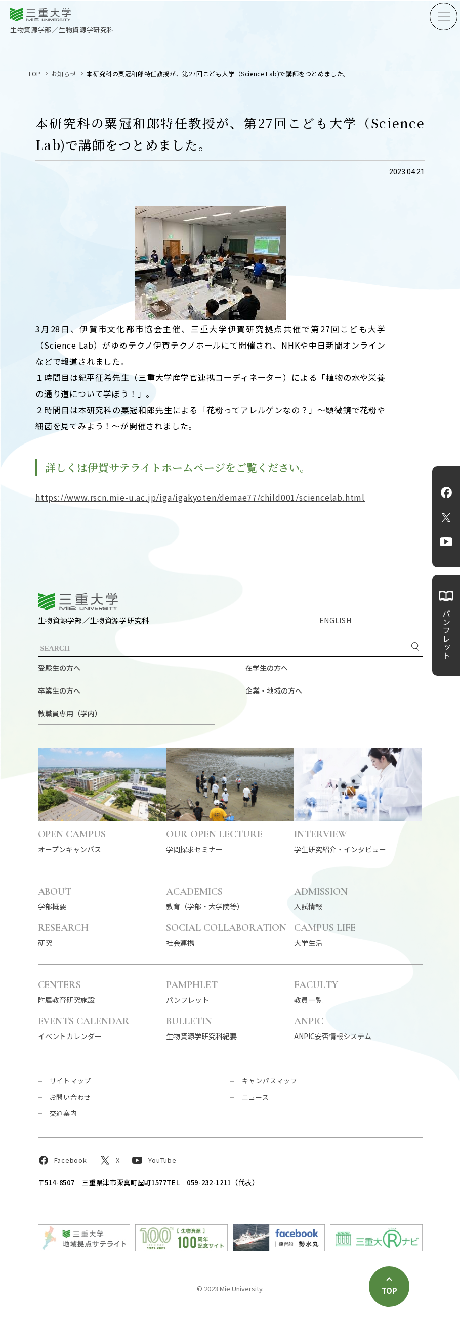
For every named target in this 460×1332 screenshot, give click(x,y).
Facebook (446, 492)
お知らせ (63, 73)
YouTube (446, 542)
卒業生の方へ (59, 690)
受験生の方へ (59, 668)
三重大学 (78, 601)
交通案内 (63, 1113)
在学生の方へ (266, 668)
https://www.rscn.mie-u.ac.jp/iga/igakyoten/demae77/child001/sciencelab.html (200, 497)
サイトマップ (71, 1081)
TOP (34, 73)
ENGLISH (335, 620)
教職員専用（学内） (70, 713)
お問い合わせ (71, 1097)
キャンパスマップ (270, 1081)
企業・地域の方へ (273, 690)
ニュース (255, 1097)
